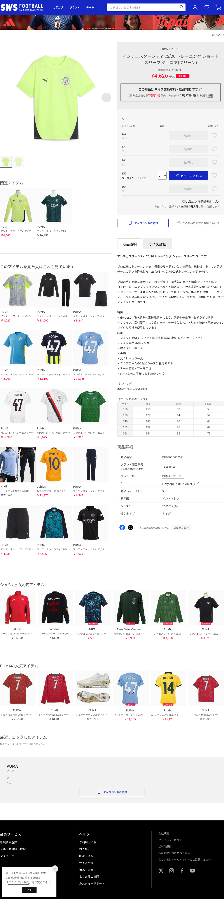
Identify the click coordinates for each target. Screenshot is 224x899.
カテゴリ (58, 7)
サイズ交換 (86, 863)
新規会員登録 (8, 842)
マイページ (7, 856)
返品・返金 (86, 870)
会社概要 (163, 833)
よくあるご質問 (89, 876)
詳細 (210, 95)
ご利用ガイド (87, 842)
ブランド (74, 7)
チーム (90, 7)
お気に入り (207, 7)
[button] (106, 97)
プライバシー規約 (18, 882)
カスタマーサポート (92, 883)
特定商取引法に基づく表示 (174, 853)
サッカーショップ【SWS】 (23, 7)
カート (219, 7)
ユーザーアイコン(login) (195, 7)
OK (29, 890)
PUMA (170, 49)
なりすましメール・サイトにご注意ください (184, 859)
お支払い (85, 849)
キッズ (166, 513)
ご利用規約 (165, 846)
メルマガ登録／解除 (13, 849)
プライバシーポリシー (171, 840)
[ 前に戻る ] (217, 35)
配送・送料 (86, 856)
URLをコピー (181, 527)
